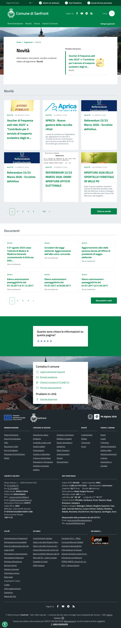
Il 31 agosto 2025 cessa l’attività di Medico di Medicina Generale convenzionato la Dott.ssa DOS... (20, 254)
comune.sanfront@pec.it (19, 497)
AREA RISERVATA (59, 624)
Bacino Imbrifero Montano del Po (46, 553)
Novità (10, 115)
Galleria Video (106, 450)
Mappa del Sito (10, 596)
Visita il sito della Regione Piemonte (47, 542)
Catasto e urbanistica (41, 454)
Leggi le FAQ (9, 549)
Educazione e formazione (43, 461)
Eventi (103, 434)
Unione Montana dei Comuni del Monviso (49, 549)
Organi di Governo (11, 434)
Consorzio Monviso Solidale (72, 542)
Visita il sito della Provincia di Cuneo (47, 546)
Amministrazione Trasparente (15, 538)
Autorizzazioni (38, 450)
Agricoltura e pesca (40, 434)
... (39, 211)
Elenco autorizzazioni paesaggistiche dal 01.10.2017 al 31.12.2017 (20, 282)
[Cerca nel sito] (112, 13)
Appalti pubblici (39, 446)
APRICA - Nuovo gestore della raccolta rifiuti (59, 124)
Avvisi (10, 243)
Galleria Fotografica (108, 446)
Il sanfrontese (86, 434)
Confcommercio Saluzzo (42, 538)
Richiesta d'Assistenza (13, 561)
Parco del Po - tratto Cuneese (45, 557)
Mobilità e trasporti (64, 438)
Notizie (84, 438)
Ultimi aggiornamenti (12, 588)
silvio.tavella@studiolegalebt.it (79, 520)
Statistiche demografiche (71, 546)
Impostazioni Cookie (12, 580)
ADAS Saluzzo (38, 565)
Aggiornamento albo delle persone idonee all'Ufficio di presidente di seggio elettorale (96, 252)
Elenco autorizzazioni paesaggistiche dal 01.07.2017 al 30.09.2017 (57, 282)
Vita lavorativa (62, 461)
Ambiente (37, 438)
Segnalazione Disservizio (14, 557)
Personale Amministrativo (14, 454)
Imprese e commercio (65, 434)
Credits (7, 584)
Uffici (6, 442)
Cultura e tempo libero (42, 458)
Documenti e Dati (11, 446)
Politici (6, 458)
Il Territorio (105, 442)
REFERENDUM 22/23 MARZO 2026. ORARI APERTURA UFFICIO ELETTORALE (59, 179)
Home (19, 42)
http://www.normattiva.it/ (71, 557)
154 (44, 211)
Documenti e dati (104, 300)
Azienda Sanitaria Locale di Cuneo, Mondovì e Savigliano (83, 553)
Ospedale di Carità (40, 561)
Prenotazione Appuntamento (15, 553)
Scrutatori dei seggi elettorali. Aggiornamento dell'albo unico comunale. (57, 251)
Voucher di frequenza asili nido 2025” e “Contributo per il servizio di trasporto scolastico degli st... (82, 61)
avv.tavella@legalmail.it (75, 523)
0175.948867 (13, 488)
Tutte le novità (104, 211)
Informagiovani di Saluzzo (71, 549)
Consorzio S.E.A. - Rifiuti (71, 538)
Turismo (60, 458)
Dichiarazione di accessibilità (15, 542)
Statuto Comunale (11, 569)
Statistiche (8, 592)
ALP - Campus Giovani (70, 565)
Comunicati (85, 442)
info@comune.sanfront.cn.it (20, 500)
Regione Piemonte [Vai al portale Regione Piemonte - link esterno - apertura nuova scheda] (12, 3)
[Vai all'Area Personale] (99, 3)
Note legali (8, 577)
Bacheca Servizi (10, 565)
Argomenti (28, 42)
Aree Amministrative (12, 438)
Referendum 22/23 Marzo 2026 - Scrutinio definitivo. (98, 124)
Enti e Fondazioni (11, 450)
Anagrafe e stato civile (42, 442)
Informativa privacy (12, 573)
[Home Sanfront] (28, 13)
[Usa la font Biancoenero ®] (49, 3)
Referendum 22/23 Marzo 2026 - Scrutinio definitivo (21, 176)
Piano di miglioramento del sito (16, 546)
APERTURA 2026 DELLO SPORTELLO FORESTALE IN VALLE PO (99, 176)
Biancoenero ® (70, 621)
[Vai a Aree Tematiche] (73, 3)
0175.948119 (12, 485)
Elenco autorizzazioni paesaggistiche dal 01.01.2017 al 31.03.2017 (95, 282)
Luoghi (103, 438)
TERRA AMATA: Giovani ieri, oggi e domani (78, 561)
